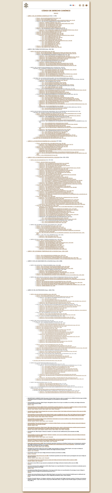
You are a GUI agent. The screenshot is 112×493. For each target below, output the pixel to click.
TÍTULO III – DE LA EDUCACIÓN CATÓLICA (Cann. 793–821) (49, 147)
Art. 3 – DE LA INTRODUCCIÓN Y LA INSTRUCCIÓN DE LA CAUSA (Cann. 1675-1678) (59, 368)
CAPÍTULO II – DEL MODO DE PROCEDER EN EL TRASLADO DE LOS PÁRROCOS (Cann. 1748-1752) (60, 392)
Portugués (57, 409)
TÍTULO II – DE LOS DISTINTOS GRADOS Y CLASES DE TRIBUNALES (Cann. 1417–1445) (54, 296)
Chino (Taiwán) (41, 429)
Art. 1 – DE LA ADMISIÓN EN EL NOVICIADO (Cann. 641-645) (55, 123)
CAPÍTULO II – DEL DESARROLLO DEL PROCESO (49, 384)
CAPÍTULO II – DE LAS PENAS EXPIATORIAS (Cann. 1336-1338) (53, 271)
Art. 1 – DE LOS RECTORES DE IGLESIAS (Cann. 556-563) (54, 108)
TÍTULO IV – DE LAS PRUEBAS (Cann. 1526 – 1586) (46, 328)
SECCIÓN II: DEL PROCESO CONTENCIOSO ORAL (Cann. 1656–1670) (47, 360)
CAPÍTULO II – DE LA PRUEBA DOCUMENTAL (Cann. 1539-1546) (52, 330)
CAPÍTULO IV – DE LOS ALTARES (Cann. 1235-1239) (50, 244)
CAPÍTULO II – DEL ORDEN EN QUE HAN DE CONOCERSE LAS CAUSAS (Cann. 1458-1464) (58, 306)
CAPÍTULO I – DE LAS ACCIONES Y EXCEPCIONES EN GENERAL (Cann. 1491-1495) (56, 317)
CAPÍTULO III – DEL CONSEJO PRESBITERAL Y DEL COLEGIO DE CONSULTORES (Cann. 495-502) (60, 100)
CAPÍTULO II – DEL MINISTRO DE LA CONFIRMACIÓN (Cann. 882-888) (54, 171)
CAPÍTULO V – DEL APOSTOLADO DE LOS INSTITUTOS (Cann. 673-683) (54, 129)
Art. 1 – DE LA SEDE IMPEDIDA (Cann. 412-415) (52, 86)
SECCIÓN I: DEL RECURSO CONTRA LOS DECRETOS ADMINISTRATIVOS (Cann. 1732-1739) (52, 389)
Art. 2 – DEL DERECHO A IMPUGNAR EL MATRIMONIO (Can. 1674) (56, 367)
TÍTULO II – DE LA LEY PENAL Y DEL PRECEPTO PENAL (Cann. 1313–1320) (52, 267)
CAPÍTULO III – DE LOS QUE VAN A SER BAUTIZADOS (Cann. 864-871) (54, 165)
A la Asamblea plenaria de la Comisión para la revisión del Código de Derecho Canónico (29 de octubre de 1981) (52, 459)
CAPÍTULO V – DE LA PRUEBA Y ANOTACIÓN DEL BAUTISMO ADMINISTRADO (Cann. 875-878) (59, 167)
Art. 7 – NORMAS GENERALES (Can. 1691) (50, 373)
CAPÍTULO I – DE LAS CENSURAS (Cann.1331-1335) (50, 270)
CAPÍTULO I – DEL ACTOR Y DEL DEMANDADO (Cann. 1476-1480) (53, 313)
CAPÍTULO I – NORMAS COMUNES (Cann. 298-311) (50, 62)
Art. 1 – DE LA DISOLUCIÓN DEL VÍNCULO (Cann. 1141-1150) (55, 217)
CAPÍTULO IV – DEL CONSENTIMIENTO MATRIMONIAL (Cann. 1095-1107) (55, 211)
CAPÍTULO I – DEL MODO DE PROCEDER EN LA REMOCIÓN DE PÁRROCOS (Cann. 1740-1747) (59, 391)
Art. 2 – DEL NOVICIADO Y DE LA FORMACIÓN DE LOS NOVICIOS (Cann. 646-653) (60, 124)
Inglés (43, 409)
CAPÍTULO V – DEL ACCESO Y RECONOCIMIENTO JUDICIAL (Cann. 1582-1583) (55, 341)
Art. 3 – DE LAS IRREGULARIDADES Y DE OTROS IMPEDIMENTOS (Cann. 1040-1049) (60, 202)
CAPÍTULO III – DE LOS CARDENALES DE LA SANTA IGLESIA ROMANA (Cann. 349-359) (58, 73)
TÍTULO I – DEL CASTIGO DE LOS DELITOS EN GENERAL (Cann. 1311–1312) (53, 266)
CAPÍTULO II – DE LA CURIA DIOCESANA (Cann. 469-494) (51, 96)
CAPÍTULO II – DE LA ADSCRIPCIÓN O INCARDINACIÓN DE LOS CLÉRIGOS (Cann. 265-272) (59, 56)
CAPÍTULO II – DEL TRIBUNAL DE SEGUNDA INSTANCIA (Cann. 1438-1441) (55, 302)
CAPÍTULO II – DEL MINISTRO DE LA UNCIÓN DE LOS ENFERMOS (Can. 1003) (56, 193)
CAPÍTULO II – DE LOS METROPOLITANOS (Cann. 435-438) (52, 91)
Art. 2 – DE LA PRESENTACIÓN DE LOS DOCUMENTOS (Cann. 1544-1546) (57, 333)
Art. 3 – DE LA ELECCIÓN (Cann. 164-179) (51, 38)
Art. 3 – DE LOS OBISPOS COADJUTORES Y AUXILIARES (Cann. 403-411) (58, 84)
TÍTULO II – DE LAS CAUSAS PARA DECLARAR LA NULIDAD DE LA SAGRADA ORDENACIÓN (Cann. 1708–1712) (60, 378)
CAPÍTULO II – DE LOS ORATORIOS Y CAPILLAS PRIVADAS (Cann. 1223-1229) (56, 242)
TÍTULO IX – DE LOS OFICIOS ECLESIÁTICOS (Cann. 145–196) (50, 34)
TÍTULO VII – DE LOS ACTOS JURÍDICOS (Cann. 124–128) (48, 32)
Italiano (29, 400)
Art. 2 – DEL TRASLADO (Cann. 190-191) (50, 42)
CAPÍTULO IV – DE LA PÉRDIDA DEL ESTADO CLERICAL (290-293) (53, 58)
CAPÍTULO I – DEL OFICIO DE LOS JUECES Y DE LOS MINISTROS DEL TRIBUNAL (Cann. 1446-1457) (60, 305)
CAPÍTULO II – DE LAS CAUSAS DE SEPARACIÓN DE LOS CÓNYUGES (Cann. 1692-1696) (57, 374)
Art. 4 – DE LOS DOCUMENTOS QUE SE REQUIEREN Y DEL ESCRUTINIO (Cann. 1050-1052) (62, 203)
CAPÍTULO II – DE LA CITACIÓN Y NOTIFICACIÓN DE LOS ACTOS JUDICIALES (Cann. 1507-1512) (59, 325)
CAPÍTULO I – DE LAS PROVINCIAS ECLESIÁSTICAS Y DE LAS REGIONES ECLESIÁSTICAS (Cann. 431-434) (62, 90)
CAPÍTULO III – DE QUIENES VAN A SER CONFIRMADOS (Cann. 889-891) (55, 172)
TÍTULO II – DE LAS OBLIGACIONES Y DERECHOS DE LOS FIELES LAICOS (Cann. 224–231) (56, 53)
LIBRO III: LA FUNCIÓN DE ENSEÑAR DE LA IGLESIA (42, 141)
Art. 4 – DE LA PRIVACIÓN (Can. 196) (50, 44)
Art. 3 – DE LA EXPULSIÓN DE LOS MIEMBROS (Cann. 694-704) (55, 133)
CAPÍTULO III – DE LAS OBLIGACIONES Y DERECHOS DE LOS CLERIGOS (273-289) (57, 57)
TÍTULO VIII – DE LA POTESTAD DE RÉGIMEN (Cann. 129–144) (50, 33)
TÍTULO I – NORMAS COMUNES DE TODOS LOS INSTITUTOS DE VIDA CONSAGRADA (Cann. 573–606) (58, 113)
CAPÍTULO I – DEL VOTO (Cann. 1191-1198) (48, 236)
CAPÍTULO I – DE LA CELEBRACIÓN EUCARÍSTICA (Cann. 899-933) (53, 177)
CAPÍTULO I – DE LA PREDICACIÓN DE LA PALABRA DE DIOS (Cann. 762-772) (56, 144)
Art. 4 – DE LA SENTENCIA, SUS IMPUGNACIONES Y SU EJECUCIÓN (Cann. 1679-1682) (60, 369)
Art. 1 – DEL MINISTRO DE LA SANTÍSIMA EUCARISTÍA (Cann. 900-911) (57, 178)
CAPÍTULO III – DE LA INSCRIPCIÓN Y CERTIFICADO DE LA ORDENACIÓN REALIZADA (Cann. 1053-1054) (62, 204)
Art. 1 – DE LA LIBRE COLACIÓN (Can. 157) (51, 36)
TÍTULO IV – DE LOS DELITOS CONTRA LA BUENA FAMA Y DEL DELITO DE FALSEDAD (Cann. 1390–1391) (59, 282)
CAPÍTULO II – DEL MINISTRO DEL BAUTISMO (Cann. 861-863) (52, 164)
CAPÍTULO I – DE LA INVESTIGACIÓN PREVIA (49, 383)
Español (36, 409)
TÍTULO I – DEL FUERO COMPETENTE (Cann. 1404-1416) (48, 295)
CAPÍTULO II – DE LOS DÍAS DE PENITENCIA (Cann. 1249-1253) (53, 249)
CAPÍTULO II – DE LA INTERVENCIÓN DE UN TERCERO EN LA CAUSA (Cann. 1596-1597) (57, 346)
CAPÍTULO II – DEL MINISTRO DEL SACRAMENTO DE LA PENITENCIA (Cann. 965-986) (58, 187)
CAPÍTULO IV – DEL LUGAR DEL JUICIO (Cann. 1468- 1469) (51, 309)
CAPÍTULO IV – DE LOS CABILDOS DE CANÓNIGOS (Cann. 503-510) (54, 101)
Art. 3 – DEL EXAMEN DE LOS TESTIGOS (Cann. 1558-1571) (54, 337)
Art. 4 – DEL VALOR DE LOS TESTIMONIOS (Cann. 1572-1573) (54, 338)
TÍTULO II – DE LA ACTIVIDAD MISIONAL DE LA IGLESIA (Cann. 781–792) (52, 146)
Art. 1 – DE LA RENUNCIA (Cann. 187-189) (51, 41)
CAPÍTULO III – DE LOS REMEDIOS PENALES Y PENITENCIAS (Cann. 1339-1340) (56, 272)
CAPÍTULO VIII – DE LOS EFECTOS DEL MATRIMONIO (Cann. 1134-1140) (55, 215)
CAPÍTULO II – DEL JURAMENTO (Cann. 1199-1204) (50, 237)
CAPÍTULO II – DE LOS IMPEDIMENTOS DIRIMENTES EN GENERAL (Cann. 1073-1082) (58, 208)
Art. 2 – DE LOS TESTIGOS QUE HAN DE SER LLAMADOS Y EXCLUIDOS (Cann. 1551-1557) (61, 336)
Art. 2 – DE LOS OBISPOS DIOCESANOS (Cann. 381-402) (54, 83)
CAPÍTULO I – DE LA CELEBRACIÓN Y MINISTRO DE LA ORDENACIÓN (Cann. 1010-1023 (58, 197)
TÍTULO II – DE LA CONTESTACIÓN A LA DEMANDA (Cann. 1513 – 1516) (51, 326)
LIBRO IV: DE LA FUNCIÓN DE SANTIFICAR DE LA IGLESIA (43, 157)
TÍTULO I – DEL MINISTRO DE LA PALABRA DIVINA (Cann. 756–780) (51, 143)
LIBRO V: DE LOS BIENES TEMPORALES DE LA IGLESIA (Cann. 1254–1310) (48, 251)
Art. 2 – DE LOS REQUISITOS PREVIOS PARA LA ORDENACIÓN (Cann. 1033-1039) (60, 200)
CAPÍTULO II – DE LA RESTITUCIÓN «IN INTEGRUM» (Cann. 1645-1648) (54, 355)
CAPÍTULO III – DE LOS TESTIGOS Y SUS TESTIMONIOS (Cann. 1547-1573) (54, 334)
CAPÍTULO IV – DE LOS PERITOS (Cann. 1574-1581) (49, 339)
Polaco (53, 409)
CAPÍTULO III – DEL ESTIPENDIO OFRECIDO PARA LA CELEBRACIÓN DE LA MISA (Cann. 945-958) (60, 183)
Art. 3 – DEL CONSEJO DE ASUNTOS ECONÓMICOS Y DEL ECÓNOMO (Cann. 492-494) (61, 99)
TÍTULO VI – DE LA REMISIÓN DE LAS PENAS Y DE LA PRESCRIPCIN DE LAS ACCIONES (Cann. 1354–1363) (60, 274)
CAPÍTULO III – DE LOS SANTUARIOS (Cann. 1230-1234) (51, 243)
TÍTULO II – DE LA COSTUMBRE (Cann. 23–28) (46, 19)
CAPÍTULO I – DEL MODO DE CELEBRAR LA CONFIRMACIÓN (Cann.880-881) (56, 170)
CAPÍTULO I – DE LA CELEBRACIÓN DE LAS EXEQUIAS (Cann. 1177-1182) (55, 229)
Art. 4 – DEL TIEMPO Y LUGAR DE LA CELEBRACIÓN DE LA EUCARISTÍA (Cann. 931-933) (61, 181)
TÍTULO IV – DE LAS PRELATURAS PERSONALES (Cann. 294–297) (50, 60)
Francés (40, 409)
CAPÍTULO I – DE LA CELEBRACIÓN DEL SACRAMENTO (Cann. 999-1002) (55, 191)
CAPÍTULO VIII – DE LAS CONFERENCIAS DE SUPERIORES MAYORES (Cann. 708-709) (58, 136)
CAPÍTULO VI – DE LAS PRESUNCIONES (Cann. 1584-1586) (51, 342)
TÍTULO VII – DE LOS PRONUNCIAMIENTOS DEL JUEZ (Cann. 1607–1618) (51, 349)
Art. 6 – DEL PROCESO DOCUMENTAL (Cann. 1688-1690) (53, 372)
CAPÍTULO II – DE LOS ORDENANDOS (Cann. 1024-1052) (51, 198)
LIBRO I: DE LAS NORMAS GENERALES (38, 15)
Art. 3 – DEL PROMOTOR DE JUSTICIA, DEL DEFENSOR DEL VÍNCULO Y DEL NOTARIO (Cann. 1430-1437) (64, 301)
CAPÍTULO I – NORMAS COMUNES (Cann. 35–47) (50, 22)
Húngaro (41, 441)
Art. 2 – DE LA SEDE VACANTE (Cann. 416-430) (52, 87)
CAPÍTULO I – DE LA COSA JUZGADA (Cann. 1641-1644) (50, 354)
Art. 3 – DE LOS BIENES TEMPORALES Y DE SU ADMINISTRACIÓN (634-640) (58, 119)
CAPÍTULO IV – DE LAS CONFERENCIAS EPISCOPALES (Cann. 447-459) (55, 93)
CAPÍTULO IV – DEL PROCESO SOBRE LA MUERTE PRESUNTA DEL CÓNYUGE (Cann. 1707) (58, 377)
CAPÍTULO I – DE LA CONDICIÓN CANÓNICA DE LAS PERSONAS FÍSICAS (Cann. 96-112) (58, 29)
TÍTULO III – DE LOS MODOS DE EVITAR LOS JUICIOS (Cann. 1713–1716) (51, 380)
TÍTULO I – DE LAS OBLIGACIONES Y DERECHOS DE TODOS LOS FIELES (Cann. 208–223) (56, 52)
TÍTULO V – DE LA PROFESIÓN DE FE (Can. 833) (47, 155)
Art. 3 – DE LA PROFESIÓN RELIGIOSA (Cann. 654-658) (54, 125)
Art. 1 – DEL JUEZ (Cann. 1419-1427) (49, 298)
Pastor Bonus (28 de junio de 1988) (35, 443)
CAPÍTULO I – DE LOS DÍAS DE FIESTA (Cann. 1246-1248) (51, 247)
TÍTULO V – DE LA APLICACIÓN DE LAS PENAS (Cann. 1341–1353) (50, 273)
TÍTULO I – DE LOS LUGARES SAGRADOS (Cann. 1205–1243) (49, 240)
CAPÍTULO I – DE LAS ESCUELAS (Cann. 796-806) (50, 148)
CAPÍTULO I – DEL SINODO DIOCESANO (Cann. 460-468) (51, 95)
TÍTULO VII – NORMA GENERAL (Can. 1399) (45, 285)
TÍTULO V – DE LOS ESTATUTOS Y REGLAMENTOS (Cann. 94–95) (50, 27)
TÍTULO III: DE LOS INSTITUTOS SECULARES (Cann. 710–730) (49, 137)
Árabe (33, 409)
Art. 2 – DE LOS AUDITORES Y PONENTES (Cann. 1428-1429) (54, 299)
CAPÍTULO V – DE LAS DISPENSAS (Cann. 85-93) (50, 26)
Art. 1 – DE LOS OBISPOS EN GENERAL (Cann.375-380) (54, 82)
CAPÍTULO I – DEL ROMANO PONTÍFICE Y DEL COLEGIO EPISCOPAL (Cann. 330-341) (58, 69)
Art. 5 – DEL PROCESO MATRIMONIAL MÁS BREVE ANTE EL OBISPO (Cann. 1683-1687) (60, 370)
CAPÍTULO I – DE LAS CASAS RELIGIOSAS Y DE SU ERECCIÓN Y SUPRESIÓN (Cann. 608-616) (60, 115)
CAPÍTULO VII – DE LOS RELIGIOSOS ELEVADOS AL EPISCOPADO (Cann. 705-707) (57, 134)
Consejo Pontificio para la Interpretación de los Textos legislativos (59, 444)
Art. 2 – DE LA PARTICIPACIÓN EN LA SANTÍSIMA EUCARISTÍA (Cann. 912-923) (59, 179)
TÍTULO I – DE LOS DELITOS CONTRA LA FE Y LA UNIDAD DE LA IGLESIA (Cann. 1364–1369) (56, 278)
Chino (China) (34, 429)
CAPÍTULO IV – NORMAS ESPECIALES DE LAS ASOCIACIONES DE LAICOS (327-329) (57, 65)
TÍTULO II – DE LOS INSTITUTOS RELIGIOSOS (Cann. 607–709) (50, 114)
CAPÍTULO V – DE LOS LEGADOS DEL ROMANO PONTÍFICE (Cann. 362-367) (56, 76)
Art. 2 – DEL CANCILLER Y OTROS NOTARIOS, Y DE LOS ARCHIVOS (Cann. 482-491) (60, 98)
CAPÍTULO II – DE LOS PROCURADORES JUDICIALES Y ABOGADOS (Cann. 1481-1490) (57, 314)
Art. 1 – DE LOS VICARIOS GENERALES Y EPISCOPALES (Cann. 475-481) (58, 97)
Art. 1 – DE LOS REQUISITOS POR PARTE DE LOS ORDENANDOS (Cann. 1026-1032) (60, 199)
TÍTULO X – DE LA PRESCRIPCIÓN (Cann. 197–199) (47, 46)
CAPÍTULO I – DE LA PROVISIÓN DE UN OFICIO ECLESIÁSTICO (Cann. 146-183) (56, 35)
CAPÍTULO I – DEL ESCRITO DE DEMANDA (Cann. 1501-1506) (52, 323)
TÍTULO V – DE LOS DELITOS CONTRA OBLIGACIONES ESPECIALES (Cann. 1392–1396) (55, 283)
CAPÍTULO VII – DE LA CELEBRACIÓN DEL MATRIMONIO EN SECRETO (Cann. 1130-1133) (58, 214)
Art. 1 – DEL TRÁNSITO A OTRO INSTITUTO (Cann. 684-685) (55, 131)
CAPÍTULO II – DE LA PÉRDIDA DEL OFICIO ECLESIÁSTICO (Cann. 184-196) (55, 40)
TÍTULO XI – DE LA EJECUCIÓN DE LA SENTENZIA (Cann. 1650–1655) (50, 358)
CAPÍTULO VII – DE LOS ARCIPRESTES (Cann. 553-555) (51, 106)
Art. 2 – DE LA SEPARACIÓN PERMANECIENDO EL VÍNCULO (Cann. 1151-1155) (59, 219)
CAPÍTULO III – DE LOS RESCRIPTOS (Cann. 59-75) (50, 24)
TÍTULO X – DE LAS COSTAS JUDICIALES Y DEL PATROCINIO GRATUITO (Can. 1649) (54, 357)
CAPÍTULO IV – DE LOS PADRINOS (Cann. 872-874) (50, 166)
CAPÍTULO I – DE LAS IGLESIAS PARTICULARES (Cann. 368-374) (53, 80)
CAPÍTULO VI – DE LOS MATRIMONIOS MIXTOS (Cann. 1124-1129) (53, 213)
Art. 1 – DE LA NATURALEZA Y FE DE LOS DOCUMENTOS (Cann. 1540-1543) (58, 331)
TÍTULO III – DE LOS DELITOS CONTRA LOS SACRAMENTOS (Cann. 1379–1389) (53, 281)
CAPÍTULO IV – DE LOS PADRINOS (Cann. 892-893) (50, 173)
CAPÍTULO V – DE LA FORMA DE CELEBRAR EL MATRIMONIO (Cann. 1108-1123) (56, 212)
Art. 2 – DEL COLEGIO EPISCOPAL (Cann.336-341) (53, 71)
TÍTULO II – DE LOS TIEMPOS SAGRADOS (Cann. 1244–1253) (49, 246)
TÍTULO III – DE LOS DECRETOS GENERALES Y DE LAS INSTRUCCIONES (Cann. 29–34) (55, 20)
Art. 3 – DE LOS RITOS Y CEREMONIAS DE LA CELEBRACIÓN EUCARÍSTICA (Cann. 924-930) (62, 180)
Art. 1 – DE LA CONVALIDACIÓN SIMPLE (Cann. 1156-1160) (55, 221)
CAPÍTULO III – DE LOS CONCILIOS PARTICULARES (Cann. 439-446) (54, 92)
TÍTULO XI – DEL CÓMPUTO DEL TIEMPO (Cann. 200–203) (49, 47)
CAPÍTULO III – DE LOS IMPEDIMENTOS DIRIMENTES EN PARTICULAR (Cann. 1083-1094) (58, 209)
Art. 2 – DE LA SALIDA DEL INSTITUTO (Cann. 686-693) (54, 132)
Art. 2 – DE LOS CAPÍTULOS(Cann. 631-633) (51, 118)
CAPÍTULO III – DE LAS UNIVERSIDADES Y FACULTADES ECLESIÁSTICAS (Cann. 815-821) (59, 151)
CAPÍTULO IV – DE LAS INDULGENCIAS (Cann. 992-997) (51, 189)
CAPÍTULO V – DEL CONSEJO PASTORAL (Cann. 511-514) (51, 102)
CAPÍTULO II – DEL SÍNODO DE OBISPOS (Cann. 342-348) (51, 72)
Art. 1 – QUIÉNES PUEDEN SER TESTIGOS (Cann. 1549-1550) (54, 335)
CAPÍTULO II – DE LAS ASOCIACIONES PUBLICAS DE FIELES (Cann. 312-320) (56, 63)
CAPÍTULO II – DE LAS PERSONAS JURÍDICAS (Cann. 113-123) (52, 31)
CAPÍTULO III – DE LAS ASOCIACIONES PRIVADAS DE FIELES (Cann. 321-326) (56, 64)
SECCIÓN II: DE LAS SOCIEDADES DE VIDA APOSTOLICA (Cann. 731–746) (49, 138)
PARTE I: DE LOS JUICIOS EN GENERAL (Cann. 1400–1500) (43, 294)
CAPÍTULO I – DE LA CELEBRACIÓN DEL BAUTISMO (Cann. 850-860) (54, 163)
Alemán (29, 409)
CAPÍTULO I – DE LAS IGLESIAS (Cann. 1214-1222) (50, 241)
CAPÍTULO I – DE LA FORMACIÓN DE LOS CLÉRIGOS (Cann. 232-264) (54, 55)
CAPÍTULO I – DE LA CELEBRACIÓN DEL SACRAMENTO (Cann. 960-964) (55, 186)
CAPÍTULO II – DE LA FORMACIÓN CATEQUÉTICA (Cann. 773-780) (53, 145)
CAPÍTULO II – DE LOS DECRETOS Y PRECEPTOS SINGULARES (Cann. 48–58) (56, 23)
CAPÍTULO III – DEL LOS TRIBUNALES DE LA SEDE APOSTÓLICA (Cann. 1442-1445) (56, 303)
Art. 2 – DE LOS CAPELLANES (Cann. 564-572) (52, 109)
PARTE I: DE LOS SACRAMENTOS (38, 159)
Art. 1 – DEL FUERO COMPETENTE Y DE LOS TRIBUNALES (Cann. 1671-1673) (58, 366)
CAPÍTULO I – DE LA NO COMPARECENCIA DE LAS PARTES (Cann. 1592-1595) (55, 345)
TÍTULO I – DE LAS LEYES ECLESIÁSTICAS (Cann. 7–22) (48, 18)
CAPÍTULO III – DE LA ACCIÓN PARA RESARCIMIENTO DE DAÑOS (53, 385)
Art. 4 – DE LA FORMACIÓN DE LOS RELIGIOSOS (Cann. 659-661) (56, 126)
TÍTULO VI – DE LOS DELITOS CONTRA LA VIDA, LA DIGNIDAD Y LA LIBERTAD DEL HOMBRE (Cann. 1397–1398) (60, 284)
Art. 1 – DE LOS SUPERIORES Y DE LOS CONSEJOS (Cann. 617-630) (57, 117)
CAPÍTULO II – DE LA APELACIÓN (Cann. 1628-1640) (50, 352)
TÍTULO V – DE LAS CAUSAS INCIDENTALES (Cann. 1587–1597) (49, 344)
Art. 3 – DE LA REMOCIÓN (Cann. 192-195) (51, 43)
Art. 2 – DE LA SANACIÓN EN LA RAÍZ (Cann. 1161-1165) (54, 222)
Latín (33, 404)
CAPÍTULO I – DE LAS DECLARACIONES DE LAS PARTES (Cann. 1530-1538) (55, 329)
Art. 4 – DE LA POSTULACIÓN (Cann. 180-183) (52, 39)
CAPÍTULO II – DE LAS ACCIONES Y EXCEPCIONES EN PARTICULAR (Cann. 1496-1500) (57, 318)
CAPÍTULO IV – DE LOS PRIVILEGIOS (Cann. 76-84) (50, 25)
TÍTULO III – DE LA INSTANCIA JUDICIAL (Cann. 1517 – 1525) (49, 327)
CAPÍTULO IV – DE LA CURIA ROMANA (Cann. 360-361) (51, 75)
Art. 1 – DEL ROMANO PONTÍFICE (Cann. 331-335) (53, 70)
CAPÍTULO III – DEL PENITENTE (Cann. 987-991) (49, 188)
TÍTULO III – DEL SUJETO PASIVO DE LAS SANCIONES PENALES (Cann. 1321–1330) (54, 268)
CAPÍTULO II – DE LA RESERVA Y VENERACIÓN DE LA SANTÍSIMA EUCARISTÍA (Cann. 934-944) (60, 182)
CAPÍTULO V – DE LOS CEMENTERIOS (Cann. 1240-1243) (51, 245)
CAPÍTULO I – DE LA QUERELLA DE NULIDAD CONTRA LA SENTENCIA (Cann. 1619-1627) (58, 351)
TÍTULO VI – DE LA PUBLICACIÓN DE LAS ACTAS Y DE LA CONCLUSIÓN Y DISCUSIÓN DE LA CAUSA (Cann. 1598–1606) (61, 347)
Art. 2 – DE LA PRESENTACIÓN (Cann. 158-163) (52, 37)
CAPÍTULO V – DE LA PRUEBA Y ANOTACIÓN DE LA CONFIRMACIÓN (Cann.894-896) (57, 174)
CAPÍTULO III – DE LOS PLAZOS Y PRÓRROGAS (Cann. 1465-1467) (53, 307)
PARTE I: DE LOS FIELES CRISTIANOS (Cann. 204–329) (43, 51)
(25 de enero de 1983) (38, 455)
